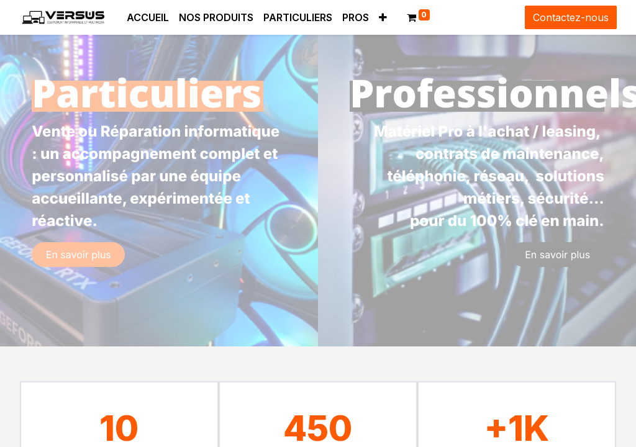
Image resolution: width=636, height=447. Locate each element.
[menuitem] (148, 17)
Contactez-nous (571, 17)
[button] (383, 17)
